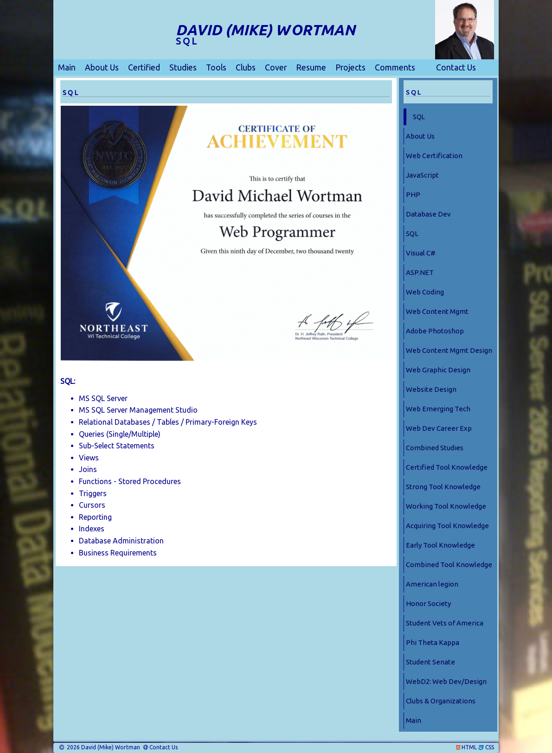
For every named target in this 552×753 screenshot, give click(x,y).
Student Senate (430, 662)
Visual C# (421, 253)
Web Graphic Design (438, 370)
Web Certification (434, 156)
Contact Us (456, 67)
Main (67, 67)
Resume (311, 67)
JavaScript (422, 175)
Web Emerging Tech (438, 409)
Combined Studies (434, 448)
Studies (183, 67)
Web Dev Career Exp (439, 428)
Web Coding (425, 292)
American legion (432, 584)
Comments (395, 67)
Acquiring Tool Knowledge (447, 526)
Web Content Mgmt (437, 311)
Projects (350, 67)
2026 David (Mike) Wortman (102, 747)
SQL (419, 117)
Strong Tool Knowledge (443, 487)
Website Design (431, 389)
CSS (489, 747)
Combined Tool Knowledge (449, 564)
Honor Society (428, 603)
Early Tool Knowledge (440, 545)
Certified (144, 67)
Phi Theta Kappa (432, 642)
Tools (216, 67)
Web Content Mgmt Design (449, 350)
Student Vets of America (444, 623)
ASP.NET (420, 272)
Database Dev (428, 214)
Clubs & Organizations (440, 701)
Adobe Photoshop (435, 331)
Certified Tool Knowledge (447, 467)
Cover (276, 67)
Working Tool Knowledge (446, 506)
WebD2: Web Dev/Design (446, 681)
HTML (469, 747)
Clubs (246, 67)
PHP (413, 194)
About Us (102, 67)
